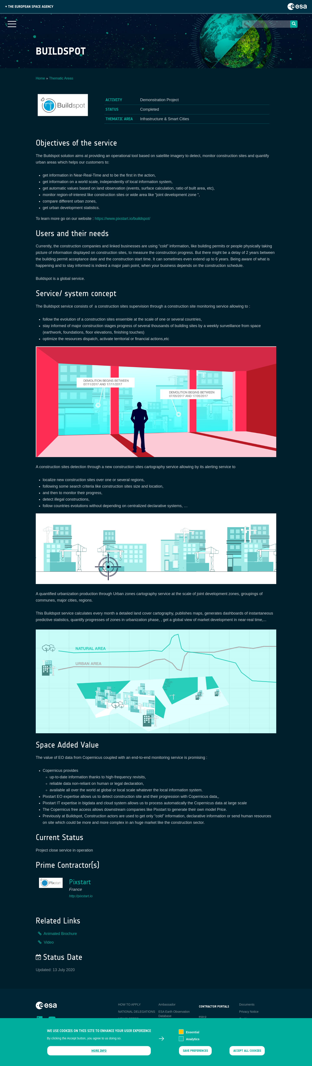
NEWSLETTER (128, 1019)
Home (40, 78)
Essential (192, 1035)
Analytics (192, 1042)
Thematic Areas (61, 78)
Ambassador (167, 1004)
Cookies (244, 1019)
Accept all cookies (247, 1053)
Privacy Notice (248, 1011)
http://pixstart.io (81, 896)
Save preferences (195, 1053)
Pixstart (80, 882)
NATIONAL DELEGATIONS (136, 1011)
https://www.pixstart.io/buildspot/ (122, 218)
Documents (247, 1004)
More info (99, 1053)
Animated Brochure (60, 933)
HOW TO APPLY (129, 1004)
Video (49, 942)
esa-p (202, 1016)
